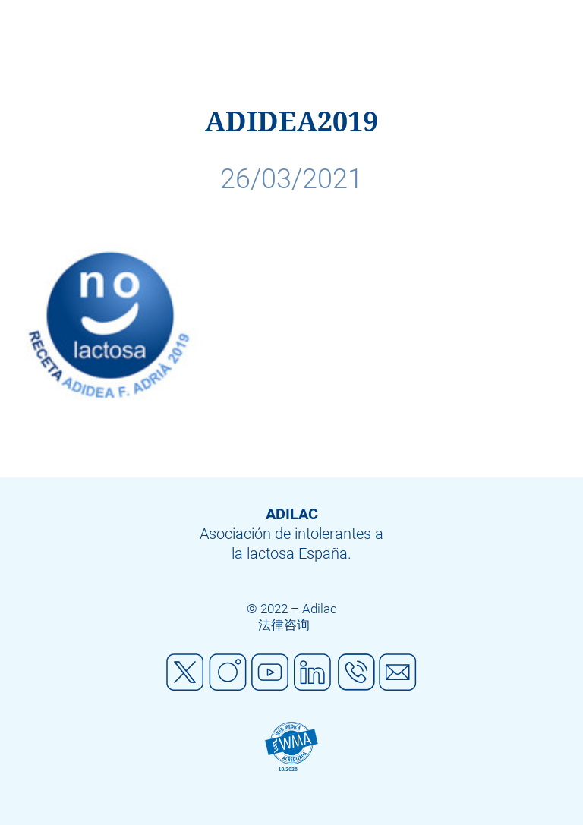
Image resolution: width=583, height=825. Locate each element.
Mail (398, 672)
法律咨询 (284, 624)
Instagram (227, 672)
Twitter (185, 672)
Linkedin (312, 672)
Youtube (270, 672)
